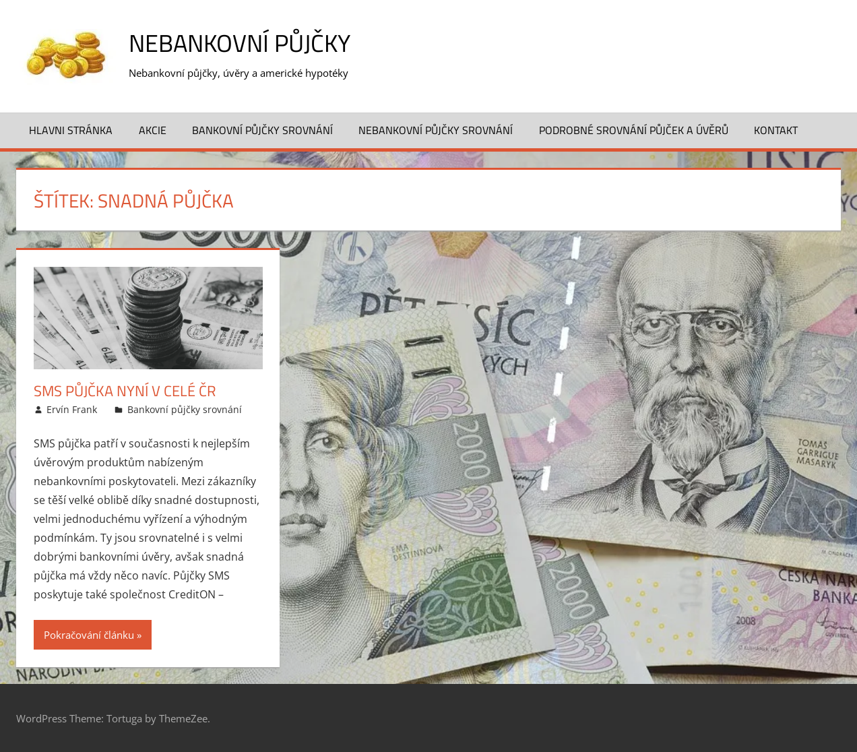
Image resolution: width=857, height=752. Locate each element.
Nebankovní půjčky (239, 42)
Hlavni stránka (71, 130)
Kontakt (776, 130)
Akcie (152, 130)
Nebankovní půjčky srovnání (435, 130)
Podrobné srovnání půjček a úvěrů (633, 130)
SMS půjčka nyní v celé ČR (125, 390)
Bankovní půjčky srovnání (262, 130)
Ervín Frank (71, 409)
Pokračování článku (89, 634)
